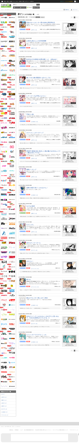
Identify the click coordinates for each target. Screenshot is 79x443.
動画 (5, 1)
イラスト (23, 7)
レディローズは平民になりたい (36, 96)
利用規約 (16, 430)
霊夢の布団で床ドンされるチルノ (37, 188)
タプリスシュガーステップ (34, 133)
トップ (16, 7)
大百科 (20, 1)
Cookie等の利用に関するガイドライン (43, 430)
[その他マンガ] (34, 121)
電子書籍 (37, 7)
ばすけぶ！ (30, 261)
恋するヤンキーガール (33, 243)
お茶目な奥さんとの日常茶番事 (36, 41)
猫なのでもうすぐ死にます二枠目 (37, 298)
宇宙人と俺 (30, 114)
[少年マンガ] (34, 29)
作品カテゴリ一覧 (6, 391)
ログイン (62, 1)
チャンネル (15, 1)
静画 (8, 1)
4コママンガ (4, 409)
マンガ (30, 7)
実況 (23, 1)
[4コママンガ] (34, 250)
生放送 (11, 1)
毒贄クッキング (31, 169)
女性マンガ (4, 406)
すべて (3, 394)
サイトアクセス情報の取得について (60, 430)
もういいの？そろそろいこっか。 (37, 334)
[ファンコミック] (35, 268)
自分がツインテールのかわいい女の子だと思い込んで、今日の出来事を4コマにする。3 (42, 317)
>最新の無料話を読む (69, 33)
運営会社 (11, 430)
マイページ (75, 9)
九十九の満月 (30, 206)
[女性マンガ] (34, 66)
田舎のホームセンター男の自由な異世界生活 (40, 22)
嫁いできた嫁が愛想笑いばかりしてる (38, 77)
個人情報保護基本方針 (29, 430)
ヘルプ (21, 430)
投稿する (67, 9)
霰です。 (29, 279)
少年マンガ (4, 397)
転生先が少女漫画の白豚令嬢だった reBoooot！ (42, 59)
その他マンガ (4, 412)
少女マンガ (4, 403)
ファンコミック (5, 415)
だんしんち (30, 224)
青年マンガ (4, 400)
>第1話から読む (69, 31)
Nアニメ (27, 1)
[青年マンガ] (34, 48)
